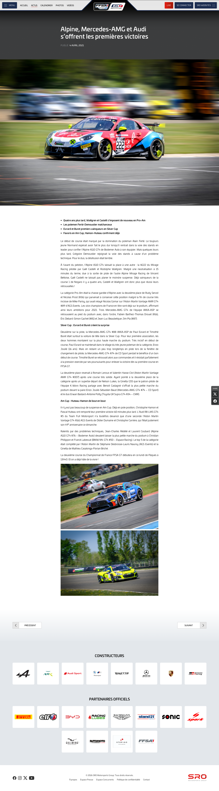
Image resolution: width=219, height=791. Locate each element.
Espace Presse (86, 779)
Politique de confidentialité (128, 779)
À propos (73, 779)
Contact (146, 779)
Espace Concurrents (105, 779)
